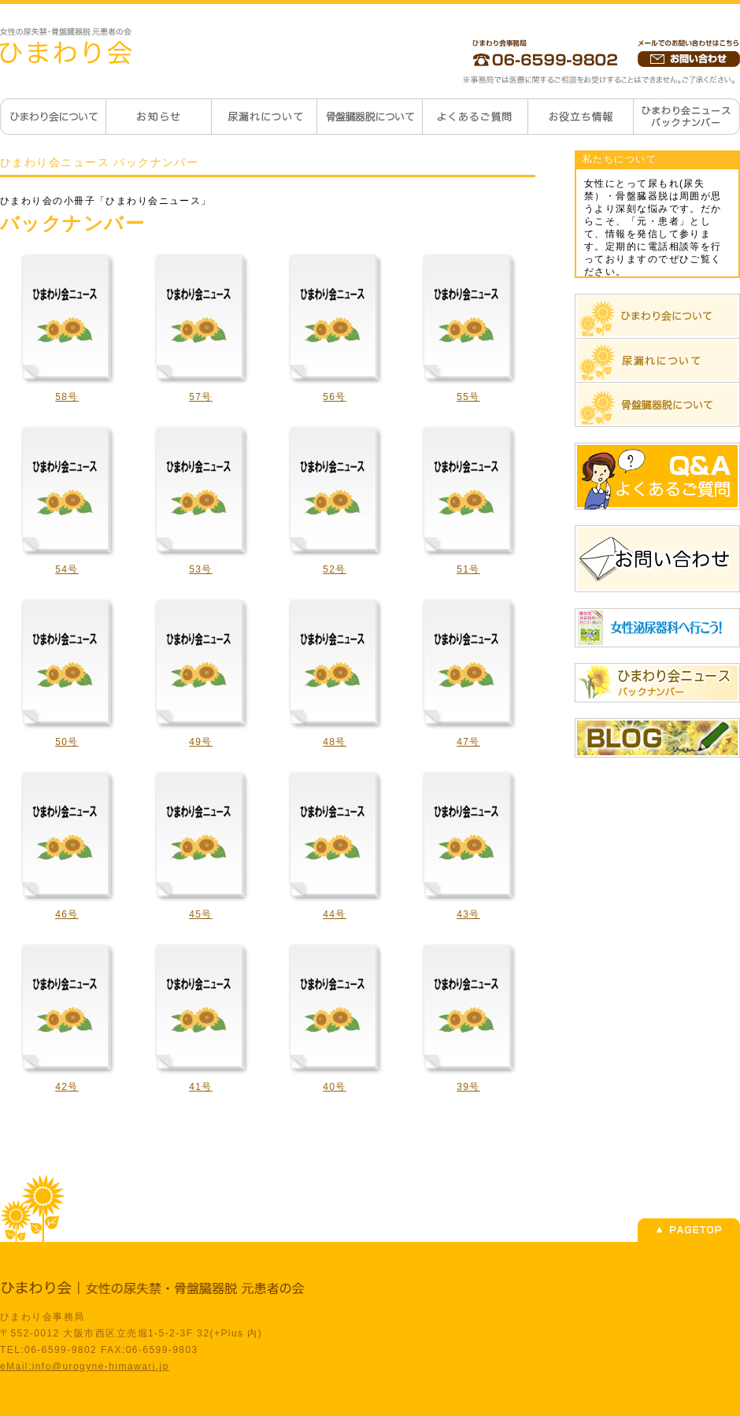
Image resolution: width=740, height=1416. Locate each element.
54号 (67, 569)
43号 (468, 914)
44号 (334, 914)
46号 (67, 914)
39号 (468, 1086)
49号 (201, 741)
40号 (334, 1086)
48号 (334, 741)
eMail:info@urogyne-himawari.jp (84, 1366)
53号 (201, 569)
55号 (468, 396)
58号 (67, 396)
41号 (201, 1086)
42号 (67, 1086)
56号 (334, 396)
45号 (201, 914)
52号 (334, 569)
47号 (468, 741)
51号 (468, 569)
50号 (67, 741)
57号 (201, 396)
